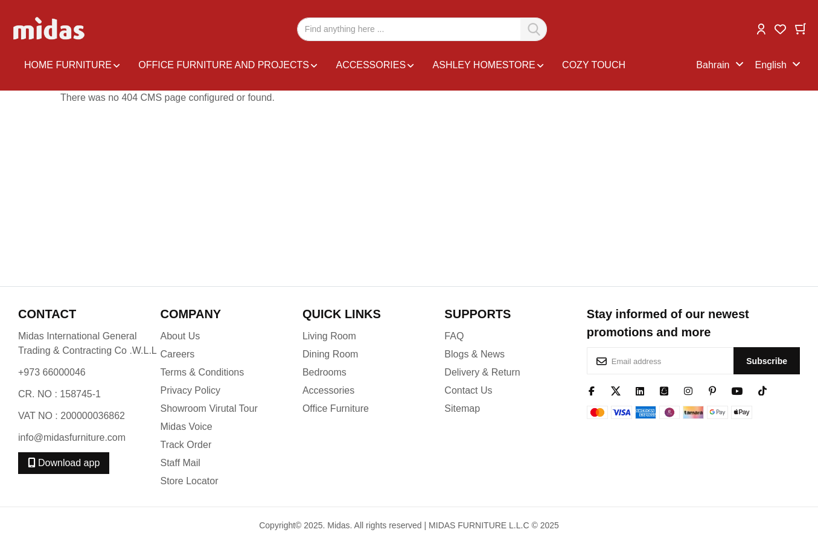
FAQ (454, 336)
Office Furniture (335, 408)
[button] (761, 28)
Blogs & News (474, 354)
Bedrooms (324, 372)
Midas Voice (186, 426)
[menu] (357, 65)
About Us (180, 336)
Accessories (328, 390)
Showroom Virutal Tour (208, 408)
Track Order (185, 445)
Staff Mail (180, 463)
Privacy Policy (190, 390)
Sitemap (462, 408)
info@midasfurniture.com (72, 437)
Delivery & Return (482, 372)
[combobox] (422, 29)
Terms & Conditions (202, 372)
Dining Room (330, 354)
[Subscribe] (766, 360)
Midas (338, 525)
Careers (177, 354)
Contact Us (468, 390)
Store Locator (189, 481)
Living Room (329, 336)
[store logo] (50, 29)
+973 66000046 (52, 372)
